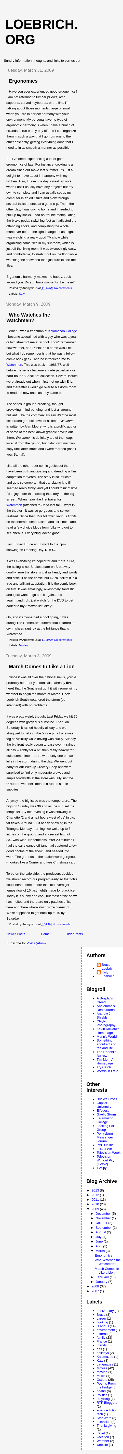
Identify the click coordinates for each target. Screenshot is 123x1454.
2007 (96, 1291)
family (101, 1337)
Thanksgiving (106, 1425)
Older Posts (74, 934)
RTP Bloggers (107, 1403)
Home (45, 934)
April (99, 1246)
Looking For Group (105, 1128)
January (101, 1282)
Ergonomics (23, 81)
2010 (96, 1204)
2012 (96, 1195)
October (101, 1223)
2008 (96, 1286)
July (98, 1237)
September (104, 1228)
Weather (103, 1441)
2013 (96, 1190)
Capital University (104, 1105)
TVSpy (102, 1168)
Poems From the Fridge (106, 1385)
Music (101, 1376)
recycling (103, 1399)
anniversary (105, 1311)
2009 (96, 1209)
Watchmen (14, 365)
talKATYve (104, 1149)
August (101, 1232)
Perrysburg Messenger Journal (105, 1137)
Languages (105, 1364)
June (99, 1241)
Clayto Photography (106, 1023)
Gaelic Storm (106, 1114)
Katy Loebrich (108, 974)
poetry (101, 1391)
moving (102, 1372)
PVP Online (105, 1145)
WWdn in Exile (107, 1071)
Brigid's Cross (107, 1099)
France (102, 1341)
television (104, 1422)
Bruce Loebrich (108, 966)
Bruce (101, 1315)
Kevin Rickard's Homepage (108, 1031)
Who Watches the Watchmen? (28, 317)
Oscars (102, 1380)
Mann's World (107, 1036)
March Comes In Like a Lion (42, 666)
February (102, 1277)
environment (106, 1330)
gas (99, 1349)
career (101, 1318)
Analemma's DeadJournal (106, 1008)
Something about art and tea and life (106, 1044)
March (100, 1251)
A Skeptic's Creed (105, 1000)
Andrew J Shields (104, 1015)
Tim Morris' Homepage (105, 1061)
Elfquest (103, 1110)
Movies (23, 645)
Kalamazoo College (62, 331)
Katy (22, 293)
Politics (102, 1395)
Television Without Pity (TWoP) (105, 1160)
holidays (103, 1353)
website (102, 1445)
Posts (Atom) (36, 943)
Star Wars (104, 1418)
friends (102, 1345)
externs (102, 1334)
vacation (103, 1437)
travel (101, 1433)
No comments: (63, 288)
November (103, 1218)
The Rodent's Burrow (106, 1054)
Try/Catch (104, 1067)
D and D (103, 1326)
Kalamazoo (105, 1357)
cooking (102, 1322)
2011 (96, 1199)
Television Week (109, 1153)
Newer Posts (15, 934)
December (103, 1213)
